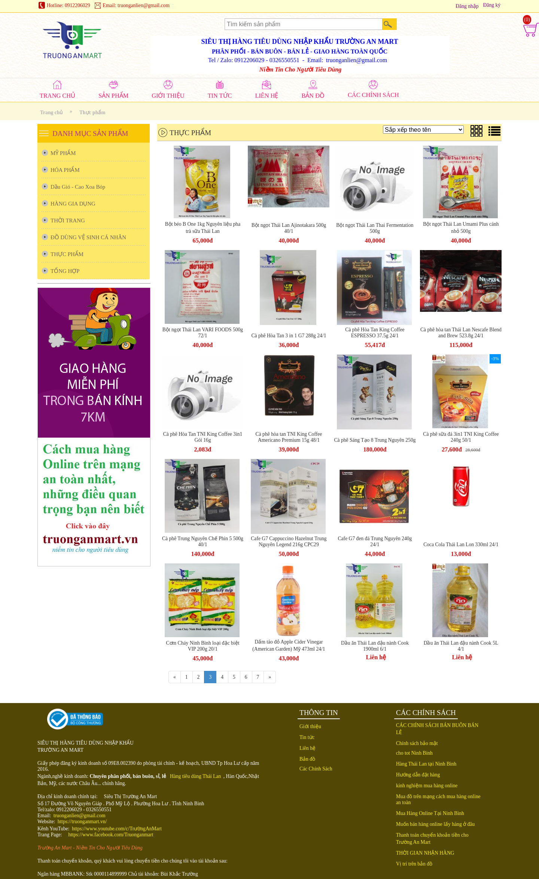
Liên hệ (376, 657)
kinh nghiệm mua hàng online (426, 785)
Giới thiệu (310, 726)
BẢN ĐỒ (313, 95)
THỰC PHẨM (67, 254)
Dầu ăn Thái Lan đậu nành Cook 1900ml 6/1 (375, 646)
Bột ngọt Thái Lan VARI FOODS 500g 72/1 (202, 332)
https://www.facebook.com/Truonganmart (110, 834)
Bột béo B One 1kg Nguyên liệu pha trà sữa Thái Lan (202, 227)
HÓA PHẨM (65, 170)
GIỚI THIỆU (168, 95)
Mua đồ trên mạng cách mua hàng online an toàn (438, 799)
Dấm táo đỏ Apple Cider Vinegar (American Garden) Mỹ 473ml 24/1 (288, 645)
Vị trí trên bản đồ (414, 864)
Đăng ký (491, 5)
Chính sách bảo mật (417, 743)
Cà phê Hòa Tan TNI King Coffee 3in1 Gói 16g (203, 437)
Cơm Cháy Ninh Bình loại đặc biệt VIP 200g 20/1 (203, 646)
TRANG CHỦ (57, 95)
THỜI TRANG (68, 220)
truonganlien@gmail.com (80, 815)
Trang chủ (51, 112)
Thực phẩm (92, 112)
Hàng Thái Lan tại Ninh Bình (426, 764)
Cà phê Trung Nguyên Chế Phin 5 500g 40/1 (202, 541)
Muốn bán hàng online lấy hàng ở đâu (435, 824)
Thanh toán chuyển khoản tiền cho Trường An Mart (432, 838)
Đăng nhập (467, 6)
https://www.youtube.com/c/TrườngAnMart (117, 828)
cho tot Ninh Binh (414, 753)
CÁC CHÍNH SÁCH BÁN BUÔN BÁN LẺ (437, 729)
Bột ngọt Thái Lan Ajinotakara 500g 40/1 (289, 228)
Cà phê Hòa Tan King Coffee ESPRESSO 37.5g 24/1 (374, 332)
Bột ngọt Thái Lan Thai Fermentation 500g (374, 228)
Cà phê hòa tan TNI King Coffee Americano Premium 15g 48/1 (289, 437)
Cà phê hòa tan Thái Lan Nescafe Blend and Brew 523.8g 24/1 (461, 332)
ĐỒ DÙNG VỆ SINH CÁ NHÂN (88, 237)
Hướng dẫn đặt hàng (418, 775)
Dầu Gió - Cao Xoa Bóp (78, 187)
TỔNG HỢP (65, 271)
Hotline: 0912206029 (68, 5)
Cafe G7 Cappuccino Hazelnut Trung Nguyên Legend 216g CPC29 (288, 541)
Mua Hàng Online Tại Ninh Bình (430, 813)
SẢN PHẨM (113, 95)
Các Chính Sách (315, 769)
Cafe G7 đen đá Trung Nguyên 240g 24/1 (375, 541)
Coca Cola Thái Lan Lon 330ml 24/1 (461, 544)
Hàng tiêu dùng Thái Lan (195, 776)
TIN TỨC (220, 95)
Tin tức (307, 737)
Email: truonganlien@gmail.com (136, 5)
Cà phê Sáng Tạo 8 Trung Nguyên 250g (374, 440)
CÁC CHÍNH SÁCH (373, 94)
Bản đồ (307, 759)
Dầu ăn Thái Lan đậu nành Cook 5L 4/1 (461, 646)
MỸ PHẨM (63, 153)
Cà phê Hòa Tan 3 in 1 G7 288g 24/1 (288, 335)
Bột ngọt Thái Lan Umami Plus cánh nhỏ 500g (461, 227)
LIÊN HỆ (266, 95)
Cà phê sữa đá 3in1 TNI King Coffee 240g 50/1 (461, 437)
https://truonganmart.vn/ (82, 821)
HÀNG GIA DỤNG (73, 204)
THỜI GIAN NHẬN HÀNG (425, 853)
